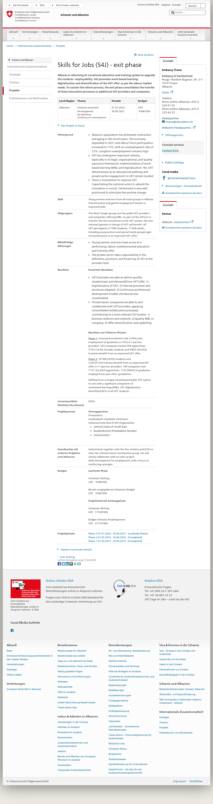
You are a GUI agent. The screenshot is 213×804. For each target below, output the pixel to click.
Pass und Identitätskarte (121, 656)
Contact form (170, 150)
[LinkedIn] (67, 563)
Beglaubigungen (118, 685)
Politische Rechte (117, 661)
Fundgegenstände (118, 700)
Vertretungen (30, 35)
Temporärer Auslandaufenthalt (74, 770)
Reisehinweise (50, 35)
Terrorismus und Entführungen (74, 676)
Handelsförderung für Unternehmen (128, 764)
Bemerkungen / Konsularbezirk (183, 185)
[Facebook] (60, 563)
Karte (167, 92)
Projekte (163, 727)
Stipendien (114, 721)
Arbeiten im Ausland (69, 727)
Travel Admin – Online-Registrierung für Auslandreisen (130, 737)
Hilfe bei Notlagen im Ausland (125, 671)
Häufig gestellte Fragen (70, 671)
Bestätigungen (116, 690)
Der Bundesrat (20, 5)
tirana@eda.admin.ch (179, 121)
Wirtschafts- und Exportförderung (177, 694)
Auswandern (64, 765)
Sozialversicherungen (120, 695)
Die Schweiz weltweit (67, 5)
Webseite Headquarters (179, 127)
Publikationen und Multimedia (175, 733)
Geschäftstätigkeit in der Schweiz (176, 674)
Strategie (164, 717)
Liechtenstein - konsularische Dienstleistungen (124, 728)
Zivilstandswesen (117, 759)
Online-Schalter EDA (59, 580)
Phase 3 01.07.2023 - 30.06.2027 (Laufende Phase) (118, 533)
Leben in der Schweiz (170, 664)
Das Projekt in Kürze (72, 125)
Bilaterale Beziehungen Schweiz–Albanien (182, 689)
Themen (163, 722)
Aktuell (13, 35)
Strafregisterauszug (119, 711)
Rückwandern (65, 737)
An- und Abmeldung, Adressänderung (129, 650)
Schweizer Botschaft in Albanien (24, 689)
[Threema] (71, 563)
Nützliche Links (117, 743)
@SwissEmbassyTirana (181, 178)
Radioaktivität (65, 687)
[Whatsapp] (75, 563)
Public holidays (174, 162)
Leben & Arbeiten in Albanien (76, 35)
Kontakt (166, 61)
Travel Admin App (67, 707)
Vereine (62, 751)
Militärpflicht (116, 706)
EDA (42, 5)
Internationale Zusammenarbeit (191, 35)
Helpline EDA (154, 580)
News (9, 650)
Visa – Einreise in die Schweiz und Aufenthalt (177, 652)
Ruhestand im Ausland (70, 732)
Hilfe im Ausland (66, 692)
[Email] (79, 563)
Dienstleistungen (103, 35)
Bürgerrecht (115, 754)
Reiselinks (63, 697)
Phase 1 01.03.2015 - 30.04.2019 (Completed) (115, 541)
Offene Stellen (14, 674)
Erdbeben (63, 682)
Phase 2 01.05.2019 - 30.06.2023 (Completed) (115, 537)
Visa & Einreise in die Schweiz (131, 35)
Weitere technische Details (76, 549)
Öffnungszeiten (174, 135)
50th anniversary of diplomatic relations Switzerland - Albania (180, 701)
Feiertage (12, 669)
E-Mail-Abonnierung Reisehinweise (76, 702)
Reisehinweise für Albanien (72, 650)
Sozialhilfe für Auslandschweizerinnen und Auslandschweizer (132, 678)
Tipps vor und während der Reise (75, 661)
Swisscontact (183, 222)
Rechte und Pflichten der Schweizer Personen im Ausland (76, 758)
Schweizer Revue (117, 748)
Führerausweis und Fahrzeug (124, 666)
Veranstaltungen (15, 664)
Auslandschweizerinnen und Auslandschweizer (73, 744)
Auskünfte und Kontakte (172, 659)
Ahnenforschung (118, 716)
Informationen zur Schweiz (173, 669)
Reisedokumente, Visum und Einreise (77, 666)
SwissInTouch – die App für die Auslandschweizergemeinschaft (125, 771)
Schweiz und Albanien (160, 35)
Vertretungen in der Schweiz (73, 722)
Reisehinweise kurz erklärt (71, 656)
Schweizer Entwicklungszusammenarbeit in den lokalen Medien (30, 658)
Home (10, 46)
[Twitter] (64, 563)
